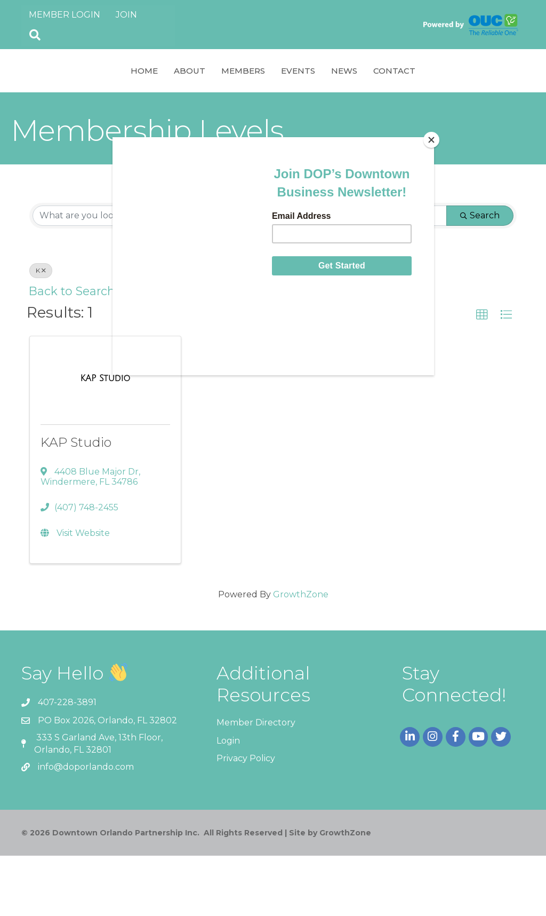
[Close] (431, 140)
